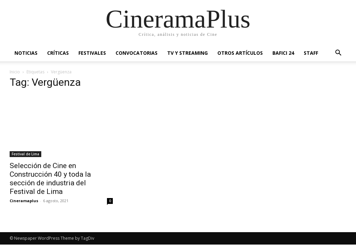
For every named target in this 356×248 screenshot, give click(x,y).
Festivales (92, 53)
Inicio (15, 72)
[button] (338, 53)
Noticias (25, 53)
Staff (311, 53)
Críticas (58, 53)
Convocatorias (137, 53)
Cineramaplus (24, 200)
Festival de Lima (25, 154)
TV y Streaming (187, 53)
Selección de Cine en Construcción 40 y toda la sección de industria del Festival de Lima (50, 179)
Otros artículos (240, 53)
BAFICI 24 (283, 53)
